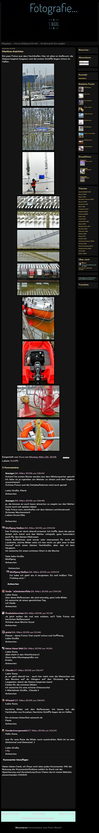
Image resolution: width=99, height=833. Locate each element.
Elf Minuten (87, 87)
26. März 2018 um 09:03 (39, 528)
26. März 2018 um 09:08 (46, 591)
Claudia (9, 670)
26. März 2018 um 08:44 (29, 473)
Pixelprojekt (83, 176)
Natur (80, 224)
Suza (84, 263)
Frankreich (82, 209)
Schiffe (14, 461)
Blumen (81, 201)
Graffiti (87, 177)
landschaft (82, 221)
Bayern (81, 197)
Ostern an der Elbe (89, 133)
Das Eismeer (87, 127)
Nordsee (81, 228)
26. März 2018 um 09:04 (44, 572)
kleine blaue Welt (14, 648)
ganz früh (87, 94)
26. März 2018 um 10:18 (38, 613)
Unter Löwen (88, 107)
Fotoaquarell (83, 168)
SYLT (80, 251)
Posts (82, 61)
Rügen (80, 236)
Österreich (82, 231)
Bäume (81, 194)
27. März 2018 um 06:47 (28, 670)
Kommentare (84, 64)
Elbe (80, 206)
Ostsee (81, 233)
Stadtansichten (83, 248)
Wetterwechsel (88, 113)
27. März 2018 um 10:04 (42, 730)
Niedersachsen (83, 226)
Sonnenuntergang (84, 246)
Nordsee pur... (88, 120)
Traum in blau (88, 161)
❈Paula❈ (10, 700)
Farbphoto (83, 160)
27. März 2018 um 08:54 (30, 700)
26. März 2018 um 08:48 (30, 500)
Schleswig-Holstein (84, 241)
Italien (80, 216)
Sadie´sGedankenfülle (17, 591)
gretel (8, 632)
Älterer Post (66, 813)
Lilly (7, 750)
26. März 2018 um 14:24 (38, 648)
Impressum (82, 78)
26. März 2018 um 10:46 (26, 632)
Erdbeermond (88, 140)
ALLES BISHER (83, 192)
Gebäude (81, 211)
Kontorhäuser (88, 146)
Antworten (11, 494)
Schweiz (81, 243)
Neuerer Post (10, 813)
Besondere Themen (84, 199)
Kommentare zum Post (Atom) (44, 827)
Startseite (38, 813)
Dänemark (81, 204)
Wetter (80, 253)
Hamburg (81, 214)
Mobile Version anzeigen (38, 818)
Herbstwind (88, 169)
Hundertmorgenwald (16, 730)
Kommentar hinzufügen (15, 760)
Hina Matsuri (88, 100)
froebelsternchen (14, 613)
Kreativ (81, 219)
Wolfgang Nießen (14, 528)
